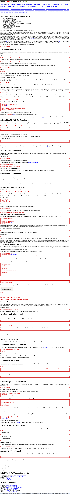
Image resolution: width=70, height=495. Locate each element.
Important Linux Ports (62, 9)
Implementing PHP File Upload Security (10, 488)
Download (45, 347)
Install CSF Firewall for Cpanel (26, 9)
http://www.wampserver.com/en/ (12, 477)
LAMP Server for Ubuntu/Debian (39, 9)
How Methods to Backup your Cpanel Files (19, 12)
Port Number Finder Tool (29, 10)
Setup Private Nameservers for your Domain (46, 11)
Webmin (22, 6)
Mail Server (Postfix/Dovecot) (42, 4)
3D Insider (15, 489)
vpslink (32, 38)
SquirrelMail (56, 4)
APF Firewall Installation (15, 9)
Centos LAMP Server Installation (52, 9)
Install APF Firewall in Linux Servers (10, 491)
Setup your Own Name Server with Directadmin (13, 487)
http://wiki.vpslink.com (12, 486)
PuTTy (7, 41)
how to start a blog (6, 490)
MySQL (8, 4)
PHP (13, 4)
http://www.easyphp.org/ (12, 478)
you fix (42, 117)
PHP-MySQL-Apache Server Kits (47, 6)
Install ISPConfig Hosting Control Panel (14, 11)
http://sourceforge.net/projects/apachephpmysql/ (20, 476)
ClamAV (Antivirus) (12, 6)
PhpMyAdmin (20, 4)
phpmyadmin (46, 146)
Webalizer (29, 4)
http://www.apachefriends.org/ (20, 475)
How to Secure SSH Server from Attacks (55, 10)
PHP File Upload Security (5, 9)
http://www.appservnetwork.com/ (14, 479)
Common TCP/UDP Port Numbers (41, 10)
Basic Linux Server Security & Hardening (29, 11)
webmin (18, 422)
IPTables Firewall (31, 6)
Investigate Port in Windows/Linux (17, 10)
